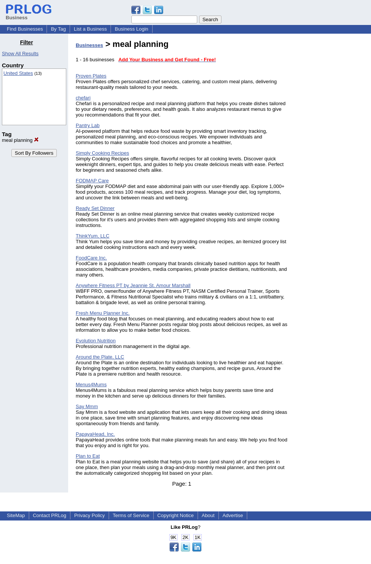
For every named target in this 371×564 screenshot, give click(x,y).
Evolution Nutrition (96, 340)
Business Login (131, 29)
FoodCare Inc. (91, 258)
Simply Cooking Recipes (102, 153)
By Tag (58, 29)
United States (18, 73)
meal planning (20, 140)
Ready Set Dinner (95, 208)
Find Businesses (25, 29)
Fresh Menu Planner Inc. (102, 313)
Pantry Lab (88, 125)
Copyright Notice (175, 515)
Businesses (89, 45)
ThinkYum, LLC (92, 236)
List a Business (90, 29)
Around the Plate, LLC (100, 357)
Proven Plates (91, 76)
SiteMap (16, 515)
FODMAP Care (92, 180)
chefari (83, 98)
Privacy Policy (89, 515)
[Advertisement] (332, 152)
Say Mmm (87, 406)
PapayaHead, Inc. (95, 434)
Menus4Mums (91, 384)
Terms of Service (131, 515)
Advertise (233, 515)
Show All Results (20, 53)
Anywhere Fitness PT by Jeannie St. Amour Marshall (133, 285)
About (208, 515)
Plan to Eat (88, 456)
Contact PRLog (49, 515)
